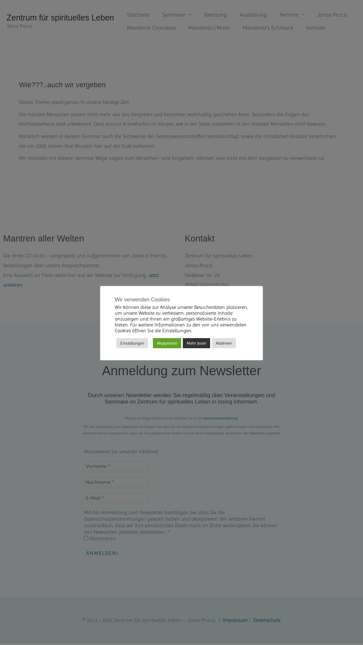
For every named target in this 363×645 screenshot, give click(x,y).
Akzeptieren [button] (167, 343)
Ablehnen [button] (224, 343)
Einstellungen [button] (132, 343)
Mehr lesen (196, 343)
